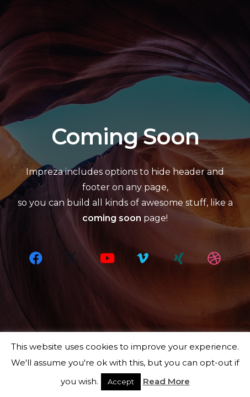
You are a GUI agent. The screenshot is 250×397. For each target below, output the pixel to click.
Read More (166, 381)
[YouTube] (107, 258)
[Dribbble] (214, 258)
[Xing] (178, 258)
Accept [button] (121, 381)
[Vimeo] (142, 258)
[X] (71, 258)
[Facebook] (35, 258)
